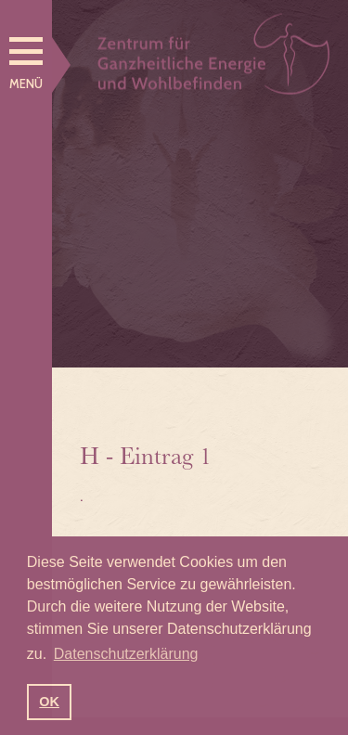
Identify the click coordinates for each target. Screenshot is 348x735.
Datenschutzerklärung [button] (126, 654)
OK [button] (49, 701)
